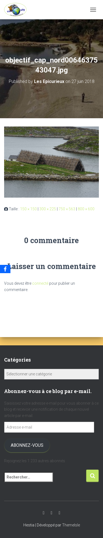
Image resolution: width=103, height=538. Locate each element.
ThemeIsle (71, 525)
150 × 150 (28, 209)
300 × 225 (47, 209)
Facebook (59, 513)
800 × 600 (86, 209)
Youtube (43, 513)
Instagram (51, 513)
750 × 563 (67, 209)
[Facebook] (5, 269)
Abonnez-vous (27, 445)
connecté (40, 283)
